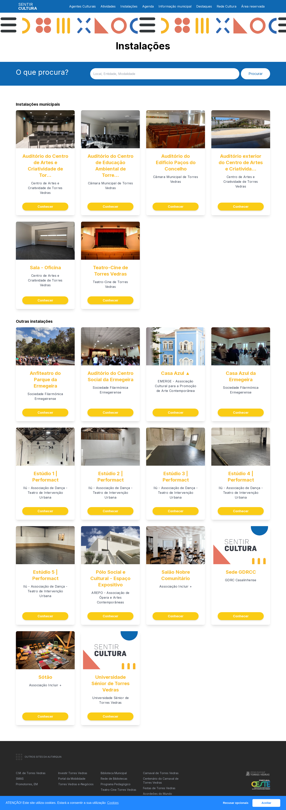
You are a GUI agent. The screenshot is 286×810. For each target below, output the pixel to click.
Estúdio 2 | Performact (110, 477)
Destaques (204, 6)
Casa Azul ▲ (175, 373)
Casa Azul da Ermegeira (241, 376)
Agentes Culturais (82, 6)
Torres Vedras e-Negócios (76, 784)
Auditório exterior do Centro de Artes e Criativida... (241, 162)
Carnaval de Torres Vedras (161, 773)
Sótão (45, 677)
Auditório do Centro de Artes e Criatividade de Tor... (45, 165)
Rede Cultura (226, 6)
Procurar (255, 74)
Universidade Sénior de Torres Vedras (110, 683)
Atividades (108, 6)
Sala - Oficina (45, 267)
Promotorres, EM (27, 784)
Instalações (128, 6)
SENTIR (27, 6)
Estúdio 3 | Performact (175, 477)
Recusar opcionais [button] (235, 802)
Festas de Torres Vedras (159, 788)
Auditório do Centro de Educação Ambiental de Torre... (110, 165)
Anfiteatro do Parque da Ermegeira (45, 379)
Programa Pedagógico (115, 784)
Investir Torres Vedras (72, 773)
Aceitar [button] (266, 802)
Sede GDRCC (241, 572)
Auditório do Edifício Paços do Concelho (176, 162)
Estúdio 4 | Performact (241, 477)
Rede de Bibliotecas (114, 778)
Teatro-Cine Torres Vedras (118, 789)
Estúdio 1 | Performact (45, 477)
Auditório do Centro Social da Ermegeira (110, 376)
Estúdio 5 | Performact (45, 575)
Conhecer (45, 207)
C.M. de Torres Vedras (30, 773)
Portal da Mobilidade (71, 778)
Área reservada (253, 6)
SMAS (20, 778)
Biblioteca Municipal (114, 773)
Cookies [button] (113, 802)
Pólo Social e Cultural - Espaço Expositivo (110, 578)
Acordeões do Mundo (157, 793)
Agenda (148, 6)
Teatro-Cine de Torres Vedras (110, 271)
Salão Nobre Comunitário (175, 575)
